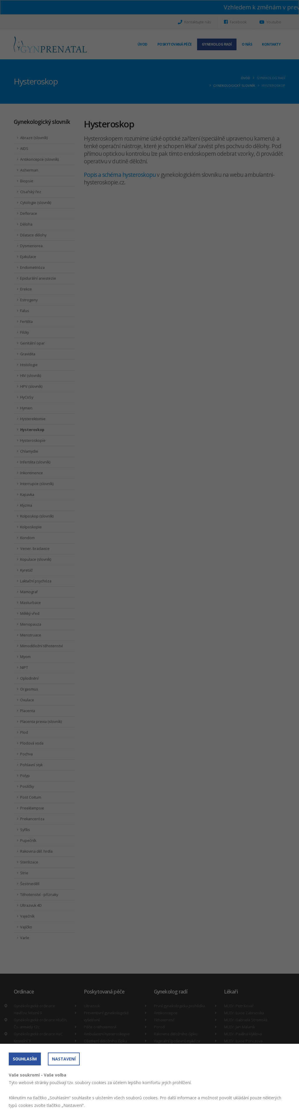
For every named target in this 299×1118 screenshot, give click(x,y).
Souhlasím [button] (25, 1059)
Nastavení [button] (64, 1059)
